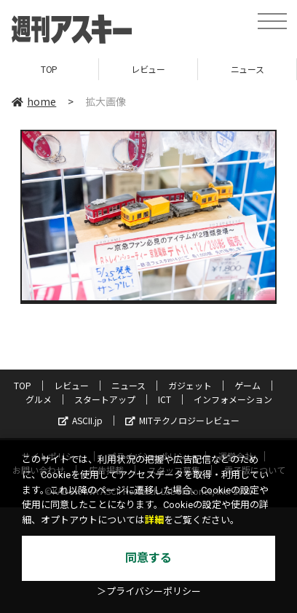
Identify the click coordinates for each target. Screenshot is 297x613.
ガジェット (190, 385)
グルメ (38, 399)
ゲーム (247, 385)
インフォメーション (233, 399)
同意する (148, 558)
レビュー (148, 69)
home (34, 101)
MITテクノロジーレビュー (182, 420)
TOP (49, 69)
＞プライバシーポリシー (149, 591)
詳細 (154, 520)
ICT (164, 399)
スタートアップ (104, 399)
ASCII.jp (80, 420)
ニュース (247, 69)
